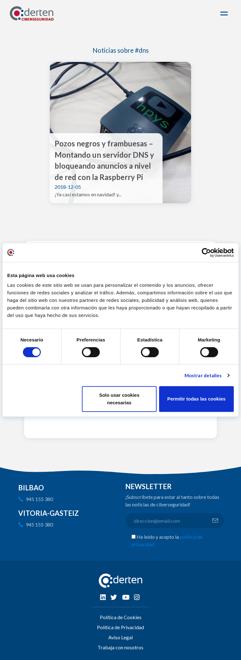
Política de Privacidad (120, 627)
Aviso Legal (120, 637)
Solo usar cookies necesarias (119, 398)
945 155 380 (39, 499)
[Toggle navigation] (225, 13)
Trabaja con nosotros (120, 647)
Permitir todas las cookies (196, 398)
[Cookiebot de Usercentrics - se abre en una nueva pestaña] (206, 252)
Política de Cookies (121, 617)
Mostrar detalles (203, 375)
